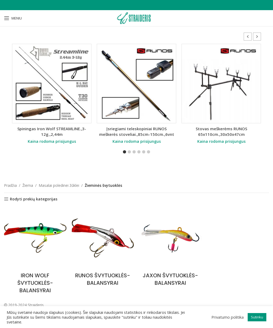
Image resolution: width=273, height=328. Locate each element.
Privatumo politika (227, 317)
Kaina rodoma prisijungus (52, 141)
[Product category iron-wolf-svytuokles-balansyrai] (35, 252)
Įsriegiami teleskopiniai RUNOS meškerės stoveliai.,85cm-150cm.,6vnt (136, 131)
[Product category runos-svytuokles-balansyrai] (103, 248)
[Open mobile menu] (13, 18)
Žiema (27, 185)
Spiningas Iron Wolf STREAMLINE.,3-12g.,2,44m (51, 131)
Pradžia (10, 185)
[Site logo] (136, 17)
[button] (257, 37)
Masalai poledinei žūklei (59, 185)
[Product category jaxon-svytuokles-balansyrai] (170, 248)
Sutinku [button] (257, 317)
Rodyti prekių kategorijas (33, 199)
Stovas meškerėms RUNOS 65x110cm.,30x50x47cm (221, 131)
